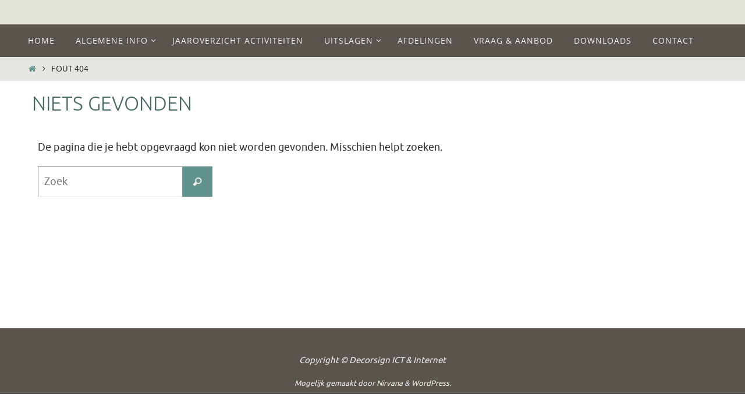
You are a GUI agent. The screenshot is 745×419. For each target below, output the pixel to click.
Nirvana (390, 383)
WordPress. (431, 383)
